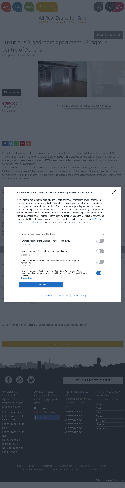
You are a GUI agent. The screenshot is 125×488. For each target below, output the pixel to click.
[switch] (100, 241)
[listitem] (62, 234)
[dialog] (62, 244)
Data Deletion (45, 295)
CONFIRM (40, 285)
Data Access (62, 295)
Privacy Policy (79, 295)
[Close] (115, 193)
